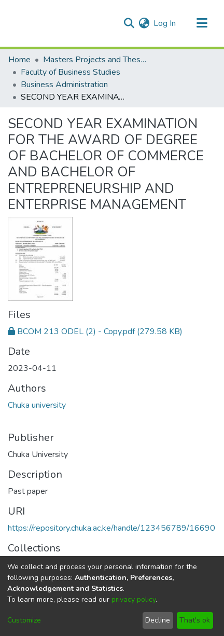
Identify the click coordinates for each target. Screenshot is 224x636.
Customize (24, 620)
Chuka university (37, 405)
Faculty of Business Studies (70, 72)
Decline (157, 620)
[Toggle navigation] (201, 23)
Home (19, 59)
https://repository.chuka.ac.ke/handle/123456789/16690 (111, 528)
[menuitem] (143, 23)
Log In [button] (165, 23)
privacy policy (133, 599)
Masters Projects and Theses (95, 59)
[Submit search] (128, 23)
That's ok (194, 620)
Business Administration (64, 84)
